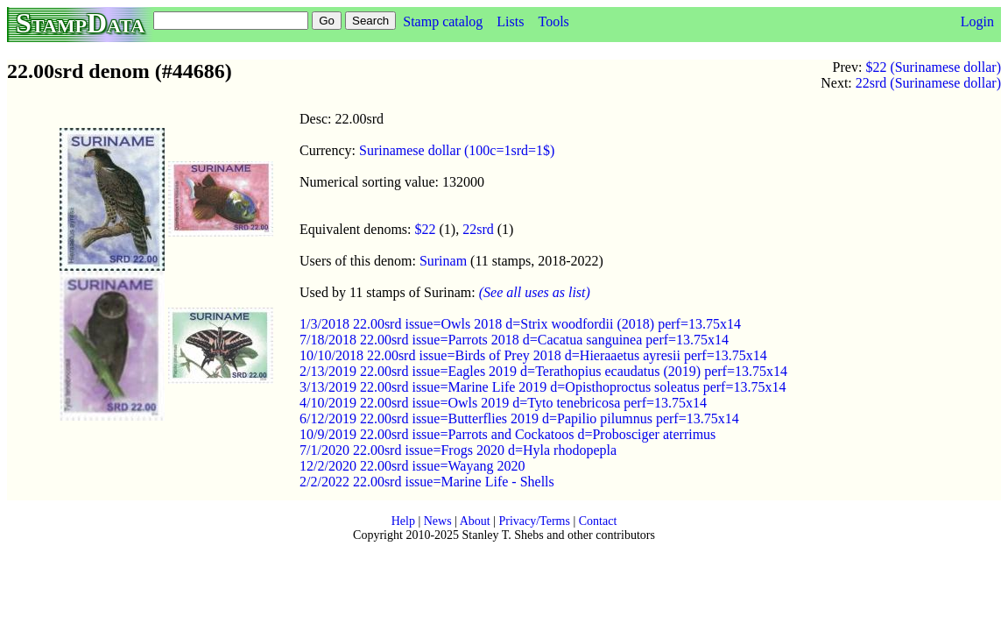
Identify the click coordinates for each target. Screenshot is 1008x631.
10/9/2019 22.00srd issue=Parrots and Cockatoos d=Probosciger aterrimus (507, 434)
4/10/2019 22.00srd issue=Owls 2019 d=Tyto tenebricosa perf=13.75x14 (503, 402)
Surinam (443, 260)
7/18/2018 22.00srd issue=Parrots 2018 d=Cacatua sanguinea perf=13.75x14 (514, 339)
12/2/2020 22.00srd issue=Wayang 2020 (412, 465)
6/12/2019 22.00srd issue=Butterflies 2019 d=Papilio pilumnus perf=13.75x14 (519, 418)
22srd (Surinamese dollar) (928, 82)
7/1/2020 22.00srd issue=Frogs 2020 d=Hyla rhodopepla (458, 450)
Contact (598, 521)
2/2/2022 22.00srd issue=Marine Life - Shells (427, 481)
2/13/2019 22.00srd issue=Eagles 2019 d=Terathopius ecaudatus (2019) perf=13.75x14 (543, 371)
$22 (425, 229)
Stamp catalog (443, 21)
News (438, 521)
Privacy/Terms (533, 521)
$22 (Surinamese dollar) (933, 67)
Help (403, 521)
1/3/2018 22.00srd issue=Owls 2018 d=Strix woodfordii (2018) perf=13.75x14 (520, 323)
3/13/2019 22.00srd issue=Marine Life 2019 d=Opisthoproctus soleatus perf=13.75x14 (543, 386)
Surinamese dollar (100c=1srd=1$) (456, 150)
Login (977, 21)
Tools (553, 21)
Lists (510, 21)
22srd (478, 229)
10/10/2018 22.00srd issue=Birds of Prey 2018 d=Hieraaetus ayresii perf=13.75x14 (533, 355)
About (475, 521)
